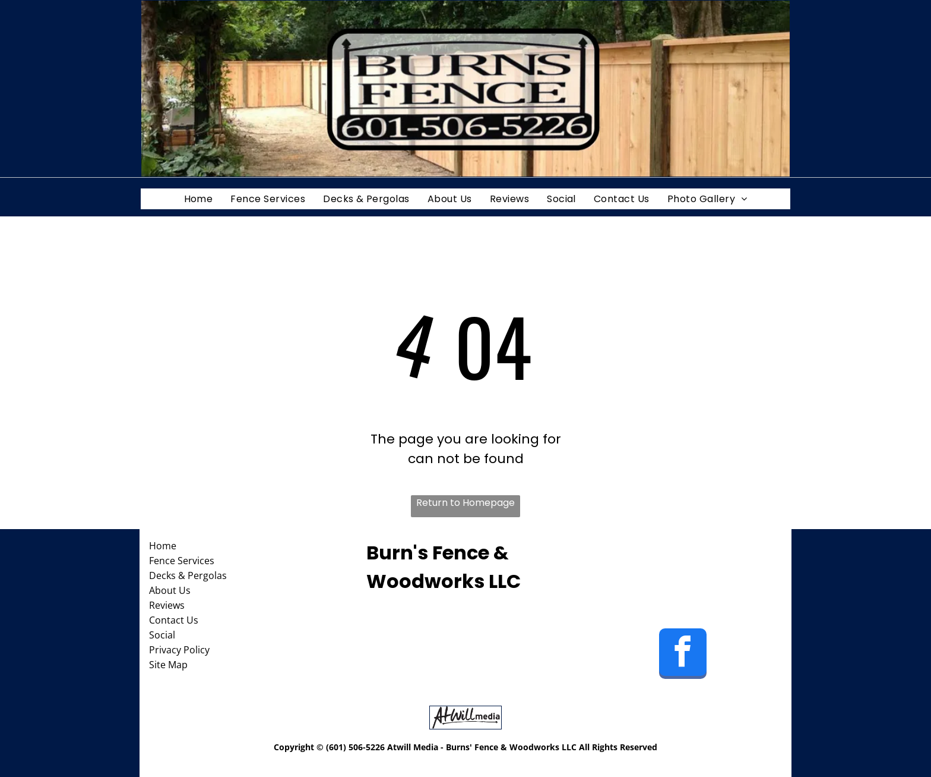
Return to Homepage (465, 502)
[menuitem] (198, 198)
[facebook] (683, 655)
